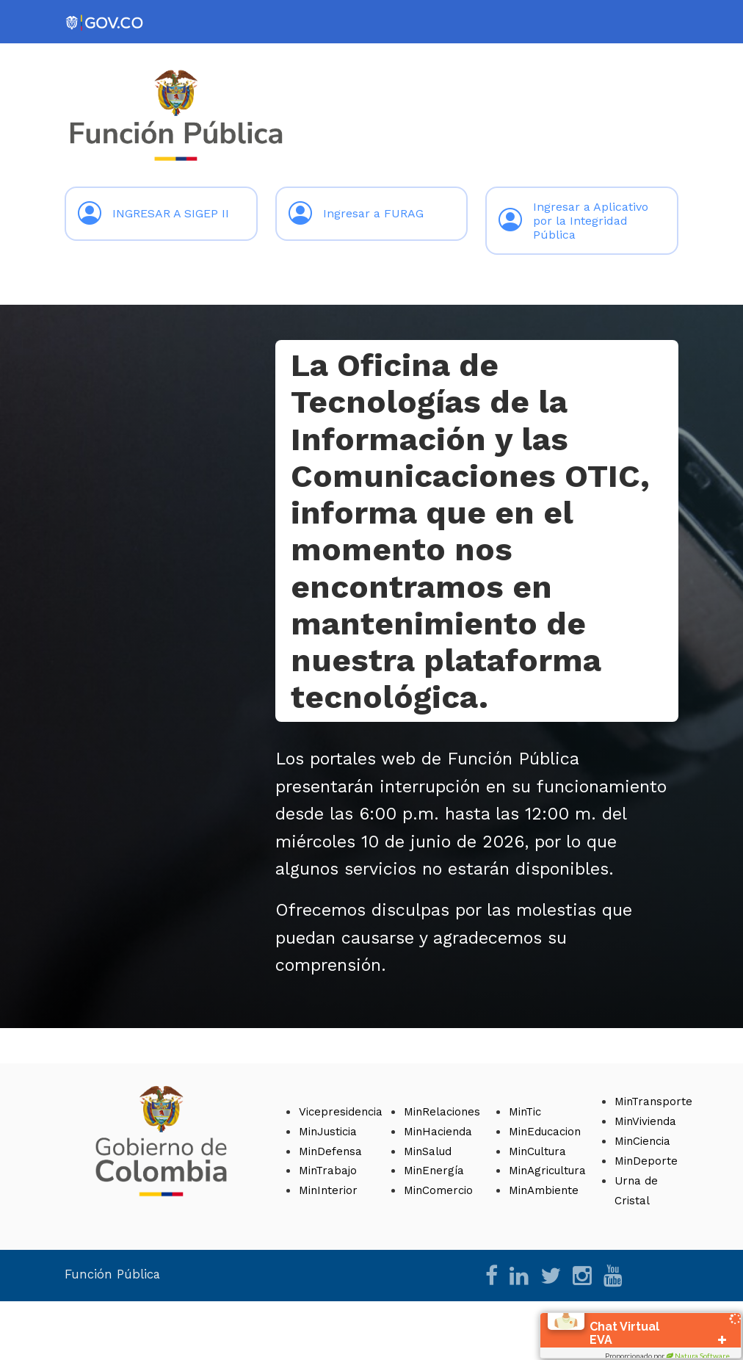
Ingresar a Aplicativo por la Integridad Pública (573, 221)
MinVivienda (645, 1121)
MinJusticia (328, 1131)
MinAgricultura (547, 1170)
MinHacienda (438, 1131)
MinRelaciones (442, 1111)
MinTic (525, 1111)
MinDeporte (646, 1161)
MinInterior (328, 1190)
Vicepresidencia (341, 1111)
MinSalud (428, 1151)
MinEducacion (545, 1131)
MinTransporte (653, 1101)
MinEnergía (434, 1170)
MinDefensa (330, 1151)
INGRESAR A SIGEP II (153, 214)
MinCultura (537, 1151)
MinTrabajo (328, 1170)
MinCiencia (642, 1141)
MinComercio (438, 1190)
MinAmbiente (544, 1190)
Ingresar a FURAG (356, 214)
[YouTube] (613, 1280)
